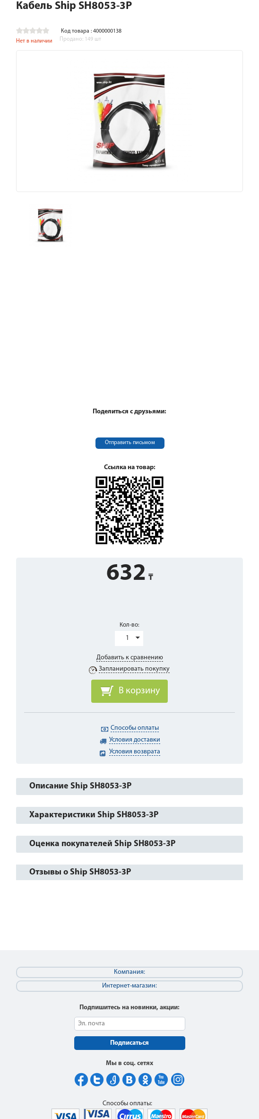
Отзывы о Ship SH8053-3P (80, 872)
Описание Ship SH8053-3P (80, 786)
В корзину (139, 691)
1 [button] (127, 638)
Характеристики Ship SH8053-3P (93, 815)
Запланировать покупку (134, 669)
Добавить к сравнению (129, 657)
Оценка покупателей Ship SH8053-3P (102, 843)
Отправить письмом (130, 443)
